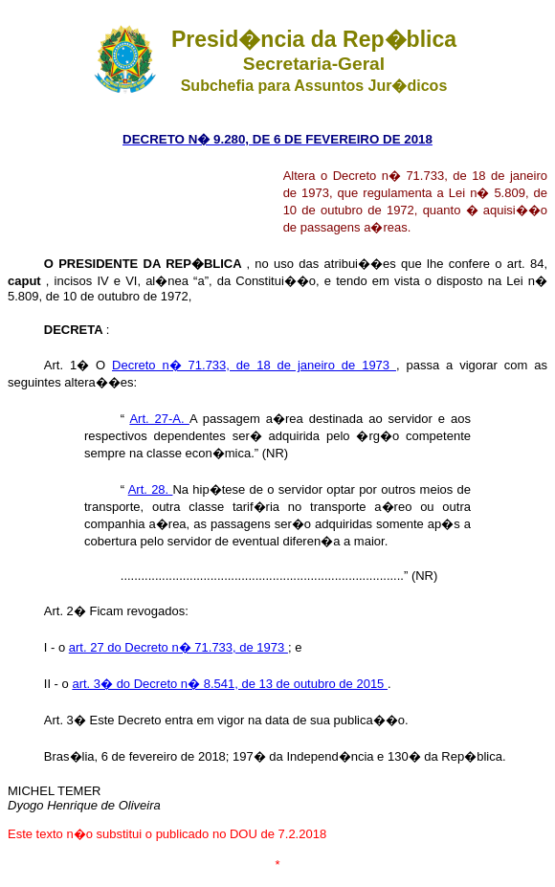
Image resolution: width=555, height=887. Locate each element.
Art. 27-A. (159, 418)
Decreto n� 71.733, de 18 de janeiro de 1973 (254, 365)
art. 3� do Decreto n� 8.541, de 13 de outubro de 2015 (230, 683)
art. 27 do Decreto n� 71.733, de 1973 (178, 647)
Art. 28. (150, 489)
